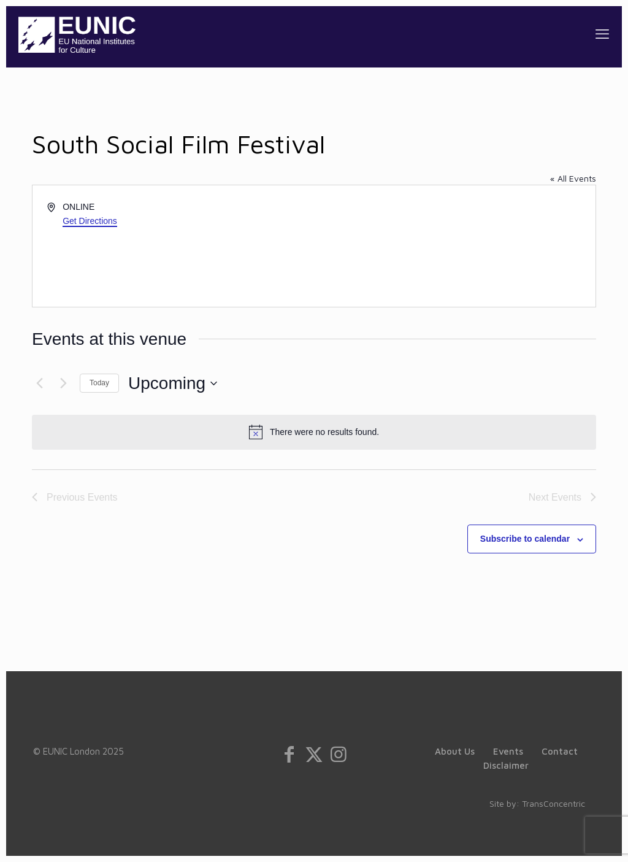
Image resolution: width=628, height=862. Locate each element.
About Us (455, 751)
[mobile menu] (602, 33)
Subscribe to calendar (525, 539)
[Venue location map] (454, 246)
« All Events (573, 178)
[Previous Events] (39, 383)
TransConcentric (553, 803)
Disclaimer (506, 765)
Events (508, 751)
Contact (560, 751)
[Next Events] (63, 383)
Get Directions (90, 221)
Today (99, 383)
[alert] (314, 432)
